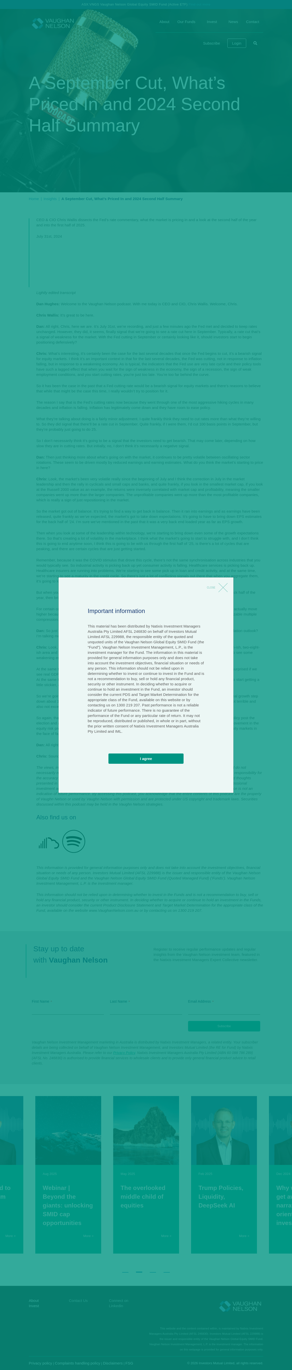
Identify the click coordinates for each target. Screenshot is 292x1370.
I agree (146, 758)
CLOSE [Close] (211, 587)
